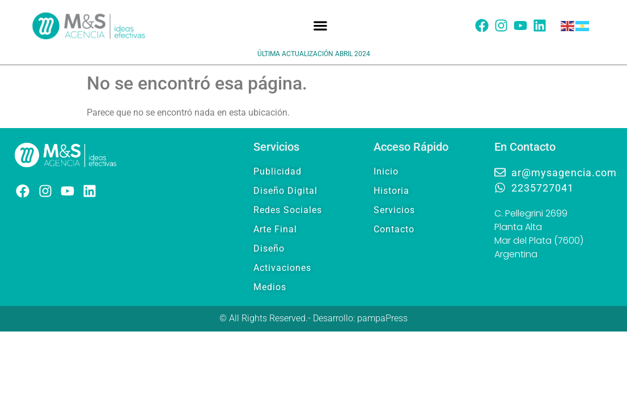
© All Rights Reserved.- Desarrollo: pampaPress (313, 318)
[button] (320, 26)
